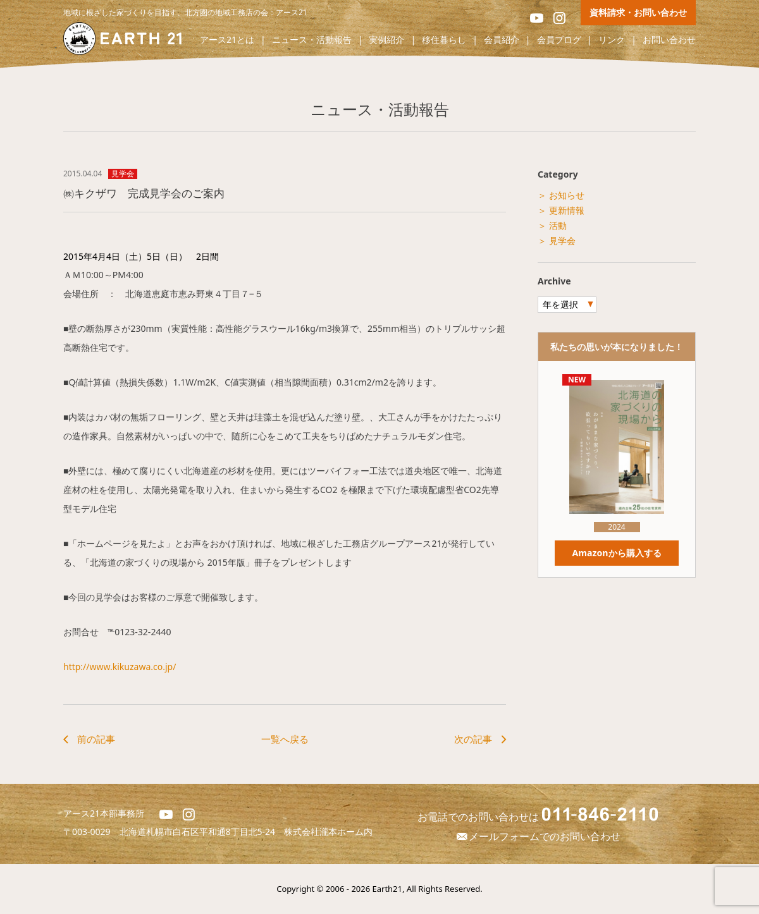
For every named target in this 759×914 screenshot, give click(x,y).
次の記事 (473, 739)
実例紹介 (386, 40)
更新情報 (566, 210)
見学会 (122, 174)
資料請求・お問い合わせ (638, 12)
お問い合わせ (669, 40)
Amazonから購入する (616, 553)
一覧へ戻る (285, 739)
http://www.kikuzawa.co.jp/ (119, 667)
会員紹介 (501, 40)
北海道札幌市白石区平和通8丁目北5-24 (202, 832)
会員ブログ (559, 40)
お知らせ (566, 195)
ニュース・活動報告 (312, 40)
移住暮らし (444, 40)
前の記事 (96, 739)
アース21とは (227, 40)
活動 (558, 225)
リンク (611, 40)
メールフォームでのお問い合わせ (537, 836)
